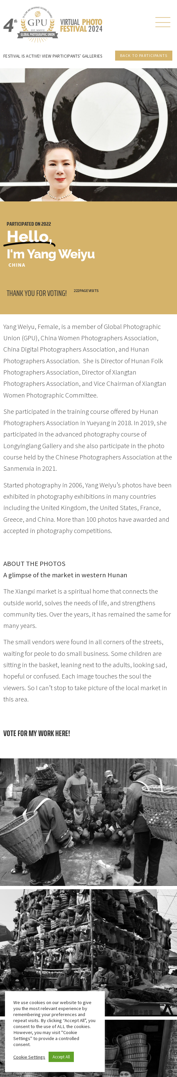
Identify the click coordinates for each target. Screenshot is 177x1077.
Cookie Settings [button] (29, 1057)
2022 (46, 224)
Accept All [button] (61, 1057)
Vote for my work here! (36, 733)
